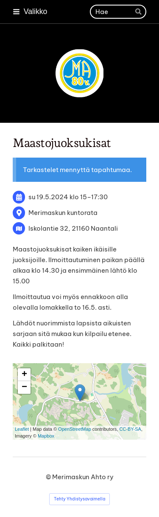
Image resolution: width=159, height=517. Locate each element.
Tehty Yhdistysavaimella (79, 499)
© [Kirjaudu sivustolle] (49, 477)
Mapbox (46, 435)
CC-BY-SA (130, 429)
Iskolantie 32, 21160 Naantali (73, 228)
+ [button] (24, 374)
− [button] (24, 387)
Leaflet (22, 429)
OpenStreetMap (74, 429)
